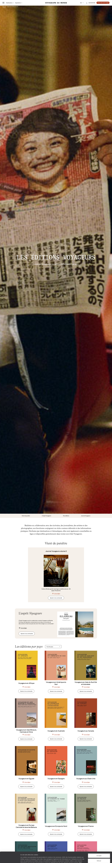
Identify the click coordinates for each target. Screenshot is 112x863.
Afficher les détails (85, 860)
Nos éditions (66, 515)
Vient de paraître (26, 515)
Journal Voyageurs (85, 515)
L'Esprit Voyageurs (46, 515)
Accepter (99, 844)
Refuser (99, 849)
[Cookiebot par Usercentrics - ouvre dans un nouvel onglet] (10, 860)
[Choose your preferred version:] (82, 2)
